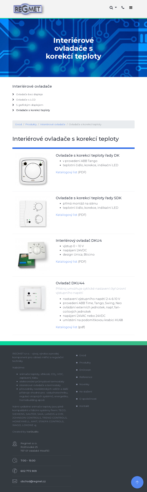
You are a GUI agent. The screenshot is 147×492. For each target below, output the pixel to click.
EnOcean (83, 369)
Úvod (18, 124)
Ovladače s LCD (24, 99)
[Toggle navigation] (131, 7)
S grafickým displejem (27, 104)
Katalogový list (66, 172)
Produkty (31, 124)
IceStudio (32, 431)
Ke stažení (84, 391)
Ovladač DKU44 (70, 283)
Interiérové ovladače (52, 124)
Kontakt (82, 406)
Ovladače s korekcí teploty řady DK (87, 155)
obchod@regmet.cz (33, 481)
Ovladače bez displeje (27, 94)
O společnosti (86, 398)
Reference (84, 377)
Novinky (82, 384)
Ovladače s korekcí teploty (85, 124)
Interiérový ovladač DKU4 (79, 240)
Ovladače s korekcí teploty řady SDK (88, 198)
